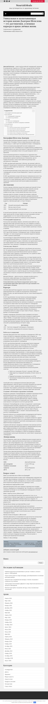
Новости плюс (9, 679)
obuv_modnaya (13, 538)
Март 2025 (8, 617)
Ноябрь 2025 (8, 610)
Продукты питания (10, 681)
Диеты (6, 672)
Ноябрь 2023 (8, 644)
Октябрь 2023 (8, 646)
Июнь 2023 (8, 648)
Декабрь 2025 (8, 608)
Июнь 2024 (8, 632)
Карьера (7, 119)
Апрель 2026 (8, 598)
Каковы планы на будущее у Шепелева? (18, 133)
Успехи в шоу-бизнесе (12, 117)
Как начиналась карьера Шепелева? (17, 128)
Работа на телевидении (13, 121)
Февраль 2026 (8, 603)
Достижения (8, 114)
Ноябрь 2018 (8, 653)
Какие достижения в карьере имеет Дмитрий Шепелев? (21, 134)
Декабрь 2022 (8, 651)
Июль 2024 (8, 629)
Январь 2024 (8, 641)
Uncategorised (16, 29)
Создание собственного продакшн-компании (18, 122)
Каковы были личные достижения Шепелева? (19, 131)
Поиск (5, 559)
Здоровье (7, 674)
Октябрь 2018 (8, 656)
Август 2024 (8, 627)
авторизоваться (32, 552)
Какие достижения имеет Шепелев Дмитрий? (19, 127)
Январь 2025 (8, 620)
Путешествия (8, 684)
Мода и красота (9, 677)
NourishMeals (24, 5)
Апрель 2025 (8, 615)
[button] (32, 111)
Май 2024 (7, 634)
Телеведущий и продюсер (13, 116)
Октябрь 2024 (8, 624)
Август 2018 (8, 660)
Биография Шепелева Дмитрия (13, 113)
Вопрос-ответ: (9, 126)
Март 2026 (8, 600)
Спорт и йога (8, 686)
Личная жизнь (9, 124)
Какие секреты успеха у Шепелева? (17, 130)
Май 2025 (7, 612)
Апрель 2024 (8, 636)
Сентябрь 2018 (9, 658)
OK (34, 702)
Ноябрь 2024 (8, 622)
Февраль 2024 (8, 639)
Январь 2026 (8, 605)
